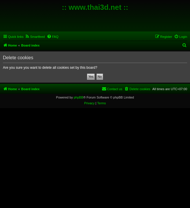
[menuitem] (35, 36)
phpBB (78, 97)
